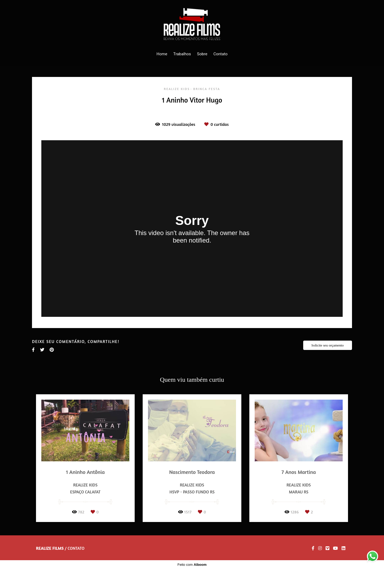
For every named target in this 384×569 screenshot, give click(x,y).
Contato (220, 54)
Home (162, 54)
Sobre (202, 54)
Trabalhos (182, 54)
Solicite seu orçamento (327, 345)
